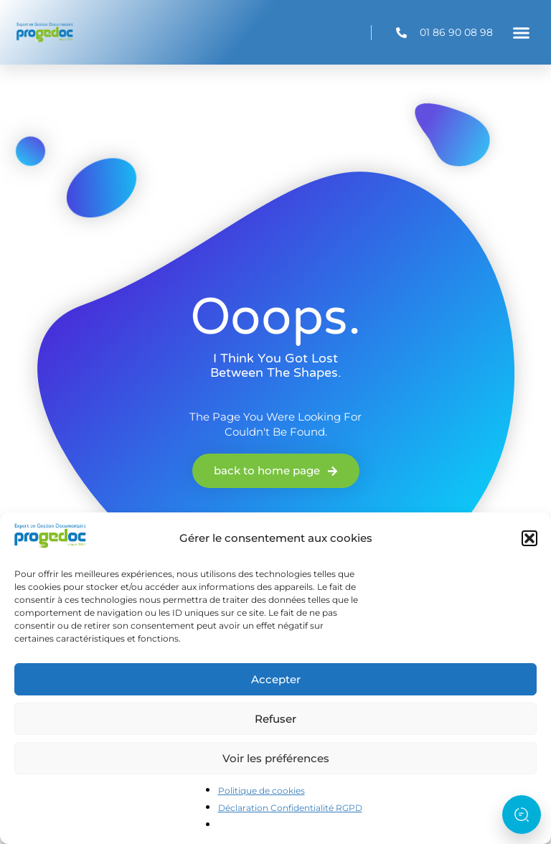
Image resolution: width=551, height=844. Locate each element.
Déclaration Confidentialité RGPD (290, 807)
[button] (529, 538)
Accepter (276, 679)
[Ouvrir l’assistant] (521, 814)
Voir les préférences (275, 758)
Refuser (275, 719)
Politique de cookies (261, 790)
